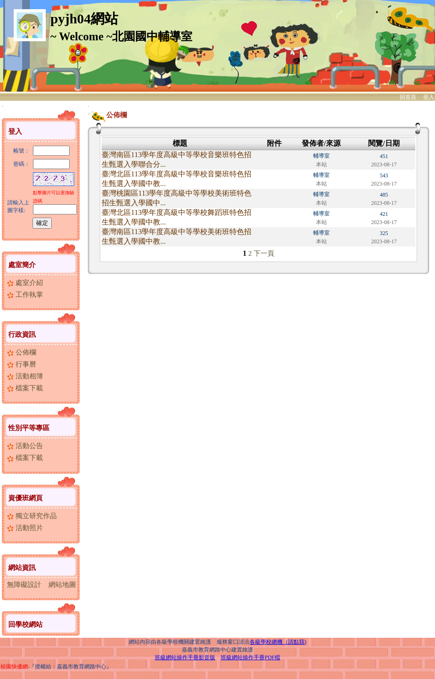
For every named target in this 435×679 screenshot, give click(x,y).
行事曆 (21, 364)
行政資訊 (22, 334)
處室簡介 (22, 264)
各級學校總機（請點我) (278, 642)
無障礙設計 (24, 584)
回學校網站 (25, 624)
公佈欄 (21, 352)
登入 (428, 97)
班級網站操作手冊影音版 (185, 657)
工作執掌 (25, 294)
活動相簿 (25, 376)
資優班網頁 (25, 498)
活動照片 (25, 527)
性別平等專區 (28, 428)
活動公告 (25, 445)
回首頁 (408, 97)
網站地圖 (62, 584)
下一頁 (264, 253)
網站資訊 (22, 567)
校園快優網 (14, 666)
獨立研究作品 (32, 516)
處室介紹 (25, 282)
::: (2, 106)
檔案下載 (25, 388)
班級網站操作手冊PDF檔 (250, 657)
